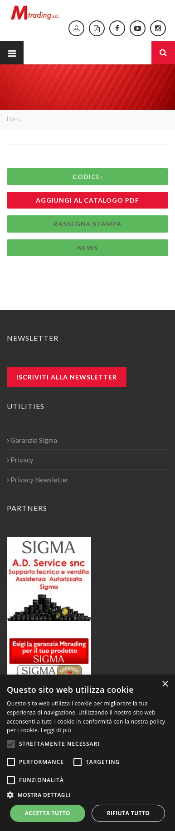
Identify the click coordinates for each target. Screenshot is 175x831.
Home (14, 118)
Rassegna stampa (87, 224)
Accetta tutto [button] (47, 813)
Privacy (20, 460)
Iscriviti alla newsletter (66, 377)
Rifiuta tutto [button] (128, 813)
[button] (87, 795)
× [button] (164, 684)
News (87, 248)
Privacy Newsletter (38, 480)
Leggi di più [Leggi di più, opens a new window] (56, 730)
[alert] (87, 753)
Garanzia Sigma (32, 440)
